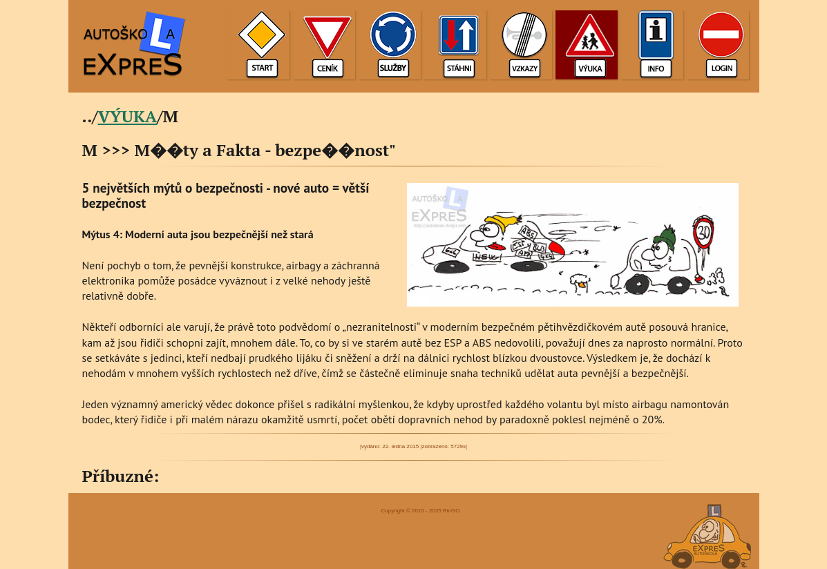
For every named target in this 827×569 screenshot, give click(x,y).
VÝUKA (128, 116)
